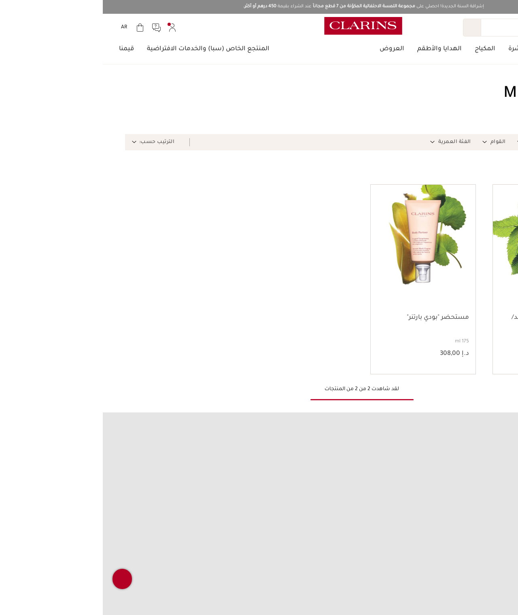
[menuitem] (69, 27)
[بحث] (440, 27)
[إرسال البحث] (369, 27)
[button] (473, 142)
